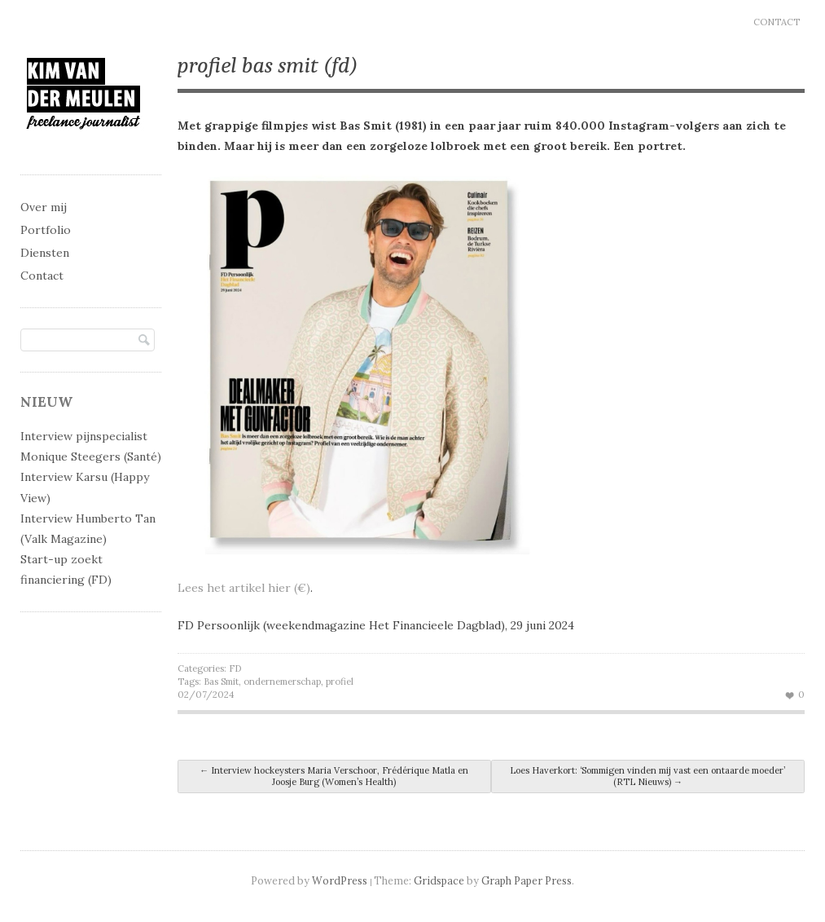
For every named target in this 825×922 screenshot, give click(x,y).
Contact (776, 22)
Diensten (44, 252)
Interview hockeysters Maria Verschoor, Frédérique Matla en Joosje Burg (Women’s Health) (334, 776)
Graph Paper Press (526, 880)
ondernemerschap (282, 681)
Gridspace (439, 880)
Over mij (43, 207)
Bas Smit (221, 681)
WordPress (339, 880)
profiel (339, 681)
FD (235, 668)
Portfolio (45, 230)
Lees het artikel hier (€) (244, 587)
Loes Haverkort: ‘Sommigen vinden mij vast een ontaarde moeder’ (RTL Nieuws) (647, 776)
